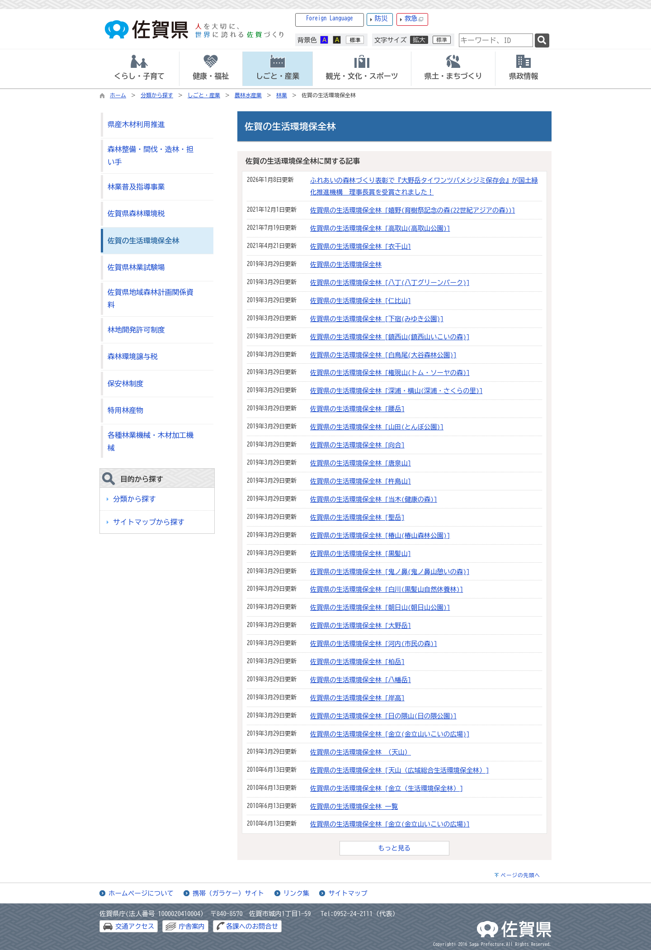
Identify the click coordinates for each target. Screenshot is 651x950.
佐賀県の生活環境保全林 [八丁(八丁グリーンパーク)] (390, 282)
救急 (414, 19)
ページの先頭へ (520, 875)
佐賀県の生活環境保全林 (346, 264)
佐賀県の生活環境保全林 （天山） (360, 752)
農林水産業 (248, 95)
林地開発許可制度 (136, 329)
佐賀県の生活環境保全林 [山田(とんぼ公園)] (376, 426)
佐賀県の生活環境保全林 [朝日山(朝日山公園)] (380, 607)
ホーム (118, 95)
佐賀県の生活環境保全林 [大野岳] (360, 625)
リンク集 (296, 893)
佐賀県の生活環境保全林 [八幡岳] (360, 679)
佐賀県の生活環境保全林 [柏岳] (357, 661)
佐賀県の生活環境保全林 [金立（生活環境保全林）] (386, 788)
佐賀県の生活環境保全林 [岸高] (357, 697)
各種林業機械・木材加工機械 (150, 442)
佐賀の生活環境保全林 (143, 240)
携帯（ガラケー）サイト (228, 893)
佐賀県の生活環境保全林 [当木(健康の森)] (373, 499)
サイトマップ (347, 893)
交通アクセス (134, 926)
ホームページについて (141, 893)
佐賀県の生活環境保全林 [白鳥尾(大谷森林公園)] (383, 355)
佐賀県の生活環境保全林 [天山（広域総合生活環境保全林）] (399, 770)
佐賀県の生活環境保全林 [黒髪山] (360, 553)
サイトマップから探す (148, 522)
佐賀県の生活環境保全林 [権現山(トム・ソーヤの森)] (390, 372)
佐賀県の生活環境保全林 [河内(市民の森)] (373, 643)
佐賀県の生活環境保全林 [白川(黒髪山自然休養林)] (386, 589)
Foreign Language (329, 18)
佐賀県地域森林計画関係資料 (150, 299)
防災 (381, 18)
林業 (281, 95)
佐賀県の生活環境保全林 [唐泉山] (360, 463)
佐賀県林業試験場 (136, 267)
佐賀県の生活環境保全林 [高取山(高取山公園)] (380, 228)
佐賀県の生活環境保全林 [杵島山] (360, 481)
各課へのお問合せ (252, 926)
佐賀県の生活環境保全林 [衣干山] (360, 246)
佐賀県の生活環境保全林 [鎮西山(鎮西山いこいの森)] (390, 336)
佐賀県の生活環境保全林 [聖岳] (357, 517)
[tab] (139, 69)
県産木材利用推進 (136, 124)
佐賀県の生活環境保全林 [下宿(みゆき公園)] (376, 318)
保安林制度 (125, 383)
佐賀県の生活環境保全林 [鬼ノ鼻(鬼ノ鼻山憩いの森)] (390, 571)
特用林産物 (125, 410)
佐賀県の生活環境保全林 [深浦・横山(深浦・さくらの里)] (396, 390)
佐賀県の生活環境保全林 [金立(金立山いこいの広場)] (390, 734)
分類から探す (157, 95)
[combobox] (496, 40)
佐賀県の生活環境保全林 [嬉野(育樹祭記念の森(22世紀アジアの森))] (412, 210)
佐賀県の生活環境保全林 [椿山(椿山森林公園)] (380, 535)
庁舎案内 (192, 926)
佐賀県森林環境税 (136, 213)
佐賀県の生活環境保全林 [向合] (357, 445)
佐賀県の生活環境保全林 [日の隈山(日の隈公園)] (383, 715)
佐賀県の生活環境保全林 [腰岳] (357, 408)
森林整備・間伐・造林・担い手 (150, 156)
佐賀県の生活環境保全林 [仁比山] (360, 300)
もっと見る (394, 848)
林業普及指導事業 (136, 186)
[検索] (542, 40)
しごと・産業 (204, 95)
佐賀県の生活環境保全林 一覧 (354, 806)
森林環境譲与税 (133, 356)
